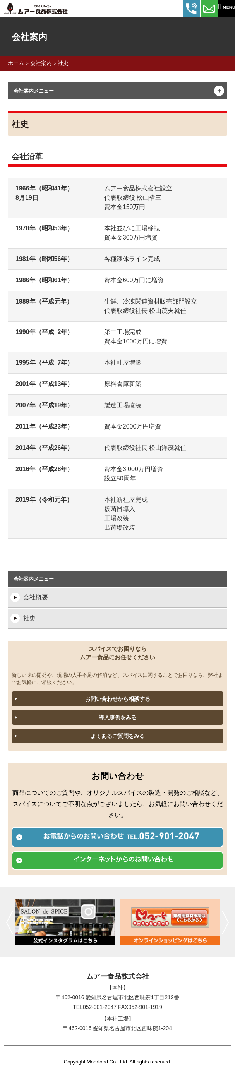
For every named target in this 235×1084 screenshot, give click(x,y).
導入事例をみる (118, 717)
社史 (63, 63)
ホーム (16, 63)
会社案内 (41, 63)
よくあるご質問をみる (118, 736)
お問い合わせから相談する (117, 699)
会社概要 (35, 597)
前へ (9, 922)
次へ (225, 922)
